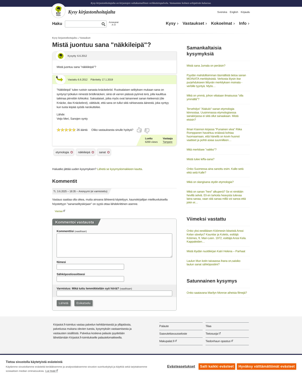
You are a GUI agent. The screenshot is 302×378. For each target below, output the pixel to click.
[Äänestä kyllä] (139, 129)
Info (243, 23)
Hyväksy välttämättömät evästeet (266, 366)
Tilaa (208, 326)
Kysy (171, 23)
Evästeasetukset (181, 366)
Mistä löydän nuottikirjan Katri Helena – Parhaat (216, 251)
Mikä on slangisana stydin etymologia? (210, 182)
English (234, 12)
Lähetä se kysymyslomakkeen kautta (119, 169)
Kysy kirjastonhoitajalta (64, 37)
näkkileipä (84, 152)
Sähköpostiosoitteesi (71, 274)
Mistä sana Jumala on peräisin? (206, 65)
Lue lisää (50, 371)
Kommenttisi (65, 231)
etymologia (62, 152)
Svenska (222, 12)
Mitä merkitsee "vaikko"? (201, 149)
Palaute (164, 326)
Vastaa (58, 211)
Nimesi (61, 262)
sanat (102, 152)
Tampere (167, 141)
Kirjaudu (245, 12)
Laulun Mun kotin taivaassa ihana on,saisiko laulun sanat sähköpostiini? (213, 262)
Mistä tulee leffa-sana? (200, 159)
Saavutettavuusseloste (173, 333)
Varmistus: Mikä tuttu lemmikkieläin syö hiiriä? (88, 288)
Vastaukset (193, 23)
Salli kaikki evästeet (217, 366)
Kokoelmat (221, 23)
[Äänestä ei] (146, 130)
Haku (57, 23)
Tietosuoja (212, 333)
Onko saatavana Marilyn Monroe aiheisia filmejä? (217, 292)
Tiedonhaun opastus (218, 341)
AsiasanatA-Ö (113, 23)
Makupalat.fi (166, 341)
